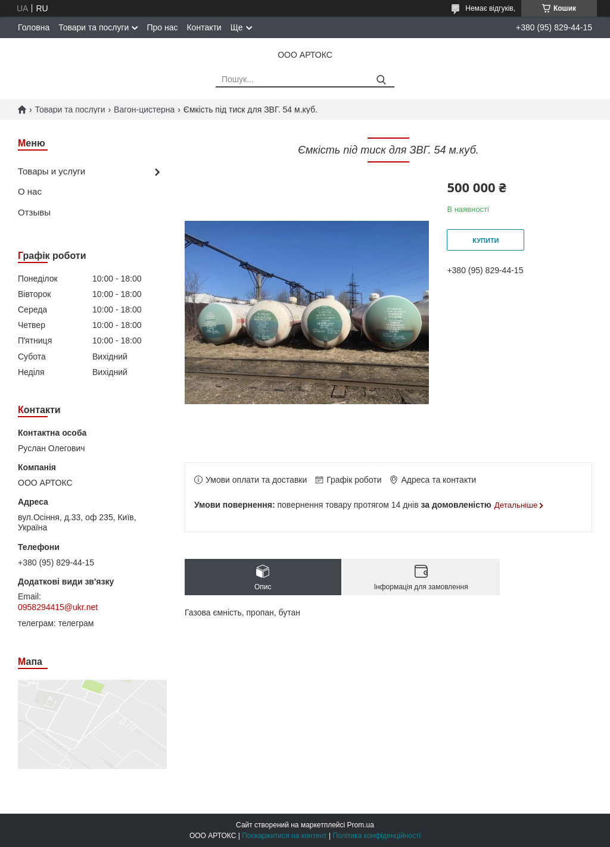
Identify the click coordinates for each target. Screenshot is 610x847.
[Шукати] (381, 80)
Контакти (203, 27)
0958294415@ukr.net (58, 607)
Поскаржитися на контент (284, 836)
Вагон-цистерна (144, 109)
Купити (485, 240)
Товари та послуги (93, 27)
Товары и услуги (51, 171)
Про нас (162, 27)
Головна (33, 27)
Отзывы (34, 212)
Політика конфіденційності (376, 836)
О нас (30, 191)
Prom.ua (360, 825)
